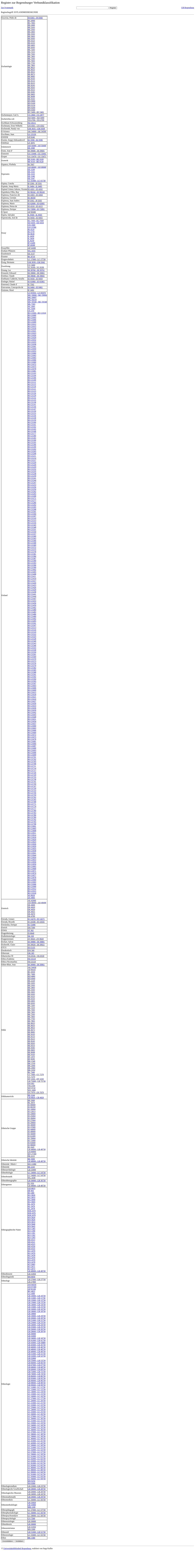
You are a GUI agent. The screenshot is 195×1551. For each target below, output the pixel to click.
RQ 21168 (32, 431)
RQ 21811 (32, 833)
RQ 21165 (32, 429)
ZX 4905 (31, 898)
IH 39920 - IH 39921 (36, 945)
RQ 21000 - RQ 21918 (37, 313)
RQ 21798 (32, 824)
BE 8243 (31, 85)
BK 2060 (31, 1068)
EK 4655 (31, 912)
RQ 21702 (32, 759)
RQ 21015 (32, 326)
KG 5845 (31, 1202)
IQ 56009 (31, 1134)
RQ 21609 (32, 690)
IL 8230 (31, 241)
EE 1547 (31, 178)
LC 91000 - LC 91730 (37, 1474)
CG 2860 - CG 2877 (36, 115)
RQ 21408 (32, 574)
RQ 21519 (32, 632)
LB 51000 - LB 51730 (37, 1354)
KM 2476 (32, 1213)
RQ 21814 (32, 835)
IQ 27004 (31, 1120)
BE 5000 (31, 1100)
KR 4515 (31, 1240)
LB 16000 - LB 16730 (37, 1309)
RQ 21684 (32, 744)
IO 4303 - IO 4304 (35, 195)
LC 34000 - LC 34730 (37, 1425)
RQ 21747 (32, 786)
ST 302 (31, 930)
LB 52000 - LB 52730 (37, 1356)
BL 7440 (31, 1072)
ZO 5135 (31, 947)
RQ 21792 (32, 820)
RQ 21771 (32, 804)
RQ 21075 (32, 367)
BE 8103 (31, 79)
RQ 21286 (32, 503)
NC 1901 (31, 306)
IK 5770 (31, 232)
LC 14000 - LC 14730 (37, 1392)
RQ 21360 (32, 536)
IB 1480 (31, 1193)
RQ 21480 (32, 610)
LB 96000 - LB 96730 (37, 1381)
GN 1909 (31, 225)
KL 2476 (31, 1206)
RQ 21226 (32, 465)
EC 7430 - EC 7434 (36, 221)
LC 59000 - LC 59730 (37, 1454)
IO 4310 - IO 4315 (35, 206)
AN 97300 (32, 1287)
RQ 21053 (32, 351)
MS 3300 (31, 1529)
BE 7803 (31, 65)
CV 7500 (31, 1518)
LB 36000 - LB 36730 (37, 1180)
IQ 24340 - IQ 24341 (36, 922)
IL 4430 (31, 236)
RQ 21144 (32, 407)
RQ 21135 (32, 400)
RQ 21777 (32, 808)
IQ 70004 (31, 1138)
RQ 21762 (32, 797)
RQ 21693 (32, 750)
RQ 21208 (32, 454)
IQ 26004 (31, 1118)
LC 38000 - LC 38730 (37, 1434)
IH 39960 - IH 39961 (36, 965)
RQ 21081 (32, 371)
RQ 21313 (32, 521)
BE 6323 (31, 41)
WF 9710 (31, 1088)
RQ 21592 (32, 677)
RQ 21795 (32, 822)
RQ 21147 (32, 409)
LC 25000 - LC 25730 (37, 1412)
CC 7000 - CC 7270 (36, 1075)
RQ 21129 (32, 396)
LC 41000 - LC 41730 (37, 1441)
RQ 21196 (32, 445)
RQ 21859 (32, 864)
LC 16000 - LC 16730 (37, 1396)
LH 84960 (32, 1152)
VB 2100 (31, 1086)
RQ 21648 (32, 717)
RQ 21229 (32, 467)
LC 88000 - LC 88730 (37, 1470)
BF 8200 (31, 1059)
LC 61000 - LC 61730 (37, 181)
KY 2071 (31, 1267)
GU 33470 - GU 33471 (37, 156)
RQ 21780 (32, 811)
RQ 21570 (32, 659)
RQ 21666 (32, 730)
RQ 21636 (32, 708)
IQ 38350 (31, 198)
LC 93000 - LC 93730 (37, 1477)
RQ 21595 (32, 681)
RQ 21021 (32, 331)
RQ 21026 (32, 335)
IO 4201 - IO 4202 (35, 189)
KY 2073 (31, 1269)
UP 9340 (31, 137)
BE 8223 (31, 83)
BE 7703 (31, 63)
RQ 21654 (32, 721)
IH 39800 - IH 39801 (36, 273)
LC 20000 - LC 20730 (37, 1401)
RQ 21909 (32, 886)
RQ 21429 (32, 590)
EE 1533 (31, 174)
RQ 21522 (32, 634)
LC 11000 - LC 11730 (36, 1387)
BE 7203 (31, 50)
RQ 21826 (32, 844)
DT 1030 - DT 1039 (36, 1079)
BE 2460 (31, 25)
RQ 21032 (32, 340)
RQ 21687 (32, 746)
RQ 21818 (32, 837)
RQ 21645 (32, 715)
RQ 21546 (32, 645)
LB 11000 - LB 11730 (36, 1298)
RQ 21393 (32, 563)
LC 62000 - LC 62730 (37, 1459)
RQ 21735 (32, 777)
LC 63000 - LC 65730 (37, 1461)
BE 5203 (31, 27)
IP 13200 (31, 243)
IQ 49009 (31, 1132)
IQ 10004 (31, 1109)
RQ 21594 (32, 679)
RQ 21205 (32, 451)
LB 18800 (32, 1314)
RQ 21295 (32, 507)
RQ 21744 (32, 784)
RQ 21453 (32, 601)
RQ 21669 (32, 732)
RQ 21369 (32, 545)
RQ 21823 (32, 842)
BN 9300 (31, 110)
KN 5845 (31, 1226)
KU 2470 (31, 1251)
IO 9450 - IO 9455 (35, 218)
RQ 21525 (32, 637)
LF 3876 (31, 143)
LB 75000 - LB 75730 (37, 1081)
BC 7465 (31, 23)
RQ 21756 (32, 793)
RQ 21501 (32, 623)
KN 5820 (31, 1217)
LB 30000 (32, 1334)
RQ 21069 (32, 362)
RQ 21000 (32, 315)
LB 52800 (32, 1358)
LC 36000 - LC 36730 (37, 1430)
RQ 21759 (32, 795)
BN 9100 (31, 103)
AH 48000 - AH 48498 (37, 903)
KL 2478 (31, 1209)
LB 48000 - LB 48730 (37, 1149)
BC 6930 (31, 972)
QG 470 (31, 311)
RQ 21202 (32, 449)
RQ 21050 (32, 349)
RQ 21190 (32, 440)
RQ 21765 (32, 799)
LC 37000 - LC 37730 (37, 1432)
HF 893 (31, 1191)
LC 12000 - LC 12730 (37, 1389)
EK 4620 (31, 907)
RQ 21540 (32, 641)
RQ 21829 (32, 846)
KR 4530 (31, 1246)
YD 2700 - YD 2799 (36, 120)
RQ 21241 (32, 478)
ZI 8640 (31, 933)
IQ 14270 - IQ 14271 (36, 919)
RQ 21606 (32, 688)
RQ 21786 (32, 815)
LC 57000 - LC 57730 (37, 1452)
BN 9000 (31, 101)
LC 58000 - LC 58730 (37, 1516)
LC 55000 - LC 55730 (37, 1535)
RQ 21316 (32, 523)
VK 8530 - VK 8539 (36, 956)
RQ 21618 (32, 695)
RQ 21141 (32, 404)
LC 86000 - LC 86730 (37, 1468)
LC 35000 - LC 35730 (37, 1427)
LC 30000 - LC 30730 (37, 1418)
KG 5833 (31, 1197)
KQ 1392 (31, 1235)
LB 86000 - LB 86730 (37, 1376)
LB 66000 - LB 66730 (37, 1363)
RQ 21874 (32, 873)
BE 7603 (31, 61)
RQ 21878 (32, 878)
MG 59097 (32, 297)
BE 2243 (31, 1167)
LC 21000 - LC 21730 (37, 1403)
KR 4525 (31, 1244)
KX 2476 (31, 1260)
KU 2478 (31, 1255)
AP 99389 (32, 212)
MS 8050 (31, 1277)
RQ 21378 (32, 552)
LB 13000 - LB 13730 (37, 1302)
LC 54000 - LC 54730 (37, 1173)
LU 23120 (32, 134)
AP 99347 (32, 970)
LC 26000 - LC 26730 (37, 1414)
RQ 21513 (32, 628)
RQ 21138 (32, 402)
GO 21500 (32, 227)
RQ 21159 (32, 420)
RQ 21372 (32, 547)
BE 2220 (31, 981)
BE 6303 (31, 38)
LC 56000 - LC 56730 (37, 1500)
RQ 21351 (32, 529)
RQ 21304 (32, 514)
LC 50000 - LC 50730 (37, 1445)
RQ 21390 (32, 561)
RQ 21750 (32, 788)
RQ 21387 (32, 558)
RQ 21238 (32, 474)
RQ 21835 (32, 849)
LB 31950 (32, 1527)
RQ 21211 (32, 456)
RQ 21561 (32, 654)
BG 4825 (31, 1291)
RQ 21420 (32, 583)
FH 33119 (32, 959)
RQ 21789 (32, 817)
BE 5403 (31, 32)
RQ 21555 (32, 648)
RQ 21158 (32, 418)
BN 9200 (31, 108)
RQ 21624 (32, 699)
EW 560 (31, 950)
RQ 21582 (32, 668)
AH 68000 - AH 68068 (37, 167)
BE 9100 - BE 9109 (36, 159)
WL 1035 (31, 251)
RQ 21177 (32, 433)
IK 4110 (31, 229)
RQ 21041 (32, 346)
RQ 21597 (32, 683)
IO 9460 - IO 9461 (35, 287)
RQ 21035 (32, 342)
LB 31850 (32, 1274)
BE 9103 (31, 99)
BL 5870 (31, 1103)
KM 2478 (32, 1215)
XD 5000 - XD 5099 (36, 118)
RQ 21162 (32, 427)
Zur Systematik (7, 8)
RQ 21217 (32, 460)
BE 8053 (31, 72)
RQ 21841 (32, 853)
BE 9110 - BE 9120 (36, 162)
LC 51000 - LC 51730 (37, 1448)
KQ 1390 (31, 1231)
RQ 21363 (32, 538)
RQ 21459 (32, 605)
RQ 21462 (32, 608)
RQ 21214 (32, 458)
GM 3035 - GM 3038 (36, 129)
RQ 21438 (32, 592)
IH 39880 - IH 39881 (36, 942)
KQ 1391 (31, 1233)
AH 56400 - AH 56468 (37, 146)
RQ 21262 (32, 492)
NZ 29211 (32, 123)
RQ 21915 (32, 891)
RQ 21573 (32, 661)
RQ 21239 (32, 476)
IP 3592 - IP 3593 (35, 201)
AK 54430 (32, 967)
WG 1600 (32, 1090)
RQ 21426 (32, 587)
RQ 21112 (32, 382)
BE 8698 (31, 96)
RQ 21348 (32, 527)
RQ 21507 (32, 625)
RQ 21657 (32, 724)
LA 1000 (31, 1294)
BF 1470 (31, 1057)
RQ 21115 (32, 384)
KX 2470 (31, 1258)
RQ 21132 (32, 398)
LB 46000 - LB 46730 (37, 1347)
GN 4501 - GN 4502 (36, 126)
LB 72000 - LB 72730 (37, 1372)
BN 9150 (31, 105)
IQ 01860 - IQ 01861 (36, 282)
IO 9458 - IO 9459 (35, 279)
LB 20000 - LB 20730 (37, 1318)
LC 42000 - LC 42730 (37, 1443)
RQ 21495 (32, 621)
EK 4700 (31, 916)
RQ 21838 (32, 851)
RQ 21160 (32, 422)
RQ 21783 (32, 813)
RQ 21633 (32, 706)
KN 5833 (31, 1222)
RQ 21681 (32, 741)
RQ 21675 (32, 737)
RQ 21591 (32, 674)
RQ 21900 (32, 880)
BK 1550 (31, 1063)
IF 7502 (31, 284)
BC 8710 (31, 256)
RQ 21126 (32, 393)
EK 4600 (31, 905)
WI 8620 (31, 895)
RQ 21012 (32, 324)
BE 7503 (31, 59)
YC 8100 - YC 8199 (36, 267)
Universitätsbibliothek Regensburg (17, 1548)
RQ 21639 (32, 710)
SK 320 (31, 936)
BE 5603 (31, 36)
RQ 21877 (32, 875)
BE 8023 (31, 67)
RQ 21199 (32, 447)
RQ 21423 (32, 585)
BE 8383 (31, 92)
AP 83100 (32, 1289)
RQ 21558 (32, 650)
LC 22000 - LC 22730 (37, 1405)
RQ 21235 (32, 471)
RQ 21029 (32, 338)
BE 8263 (31, 88)
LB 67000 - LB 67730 (37, 1365)
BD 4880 (31, 976)
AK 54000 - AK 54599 (37, 131)
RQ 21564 (32, 657)
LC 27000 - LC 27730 (37, 1416)
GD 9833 (31, 1188)
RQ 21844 (32, 855)
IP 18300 (31, 245)
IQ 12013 (31, 1111)
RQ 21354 (32, 532)
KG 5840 (31, 1200)
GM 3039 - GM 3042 (36, 262)
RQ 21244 (32, 480)
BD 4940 (31, 979)
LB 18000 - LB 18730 (37, 1311)
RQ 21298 (32, 509)
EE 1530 (31, 169)
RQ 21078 (32, 369)
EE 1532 (31, 172)
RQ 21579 (32, 666)
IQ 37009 (31, 1127)
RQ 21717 (32, 770)
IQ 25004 (31, 1116)
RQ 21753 (32, 791)
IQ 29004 (31, 1123)
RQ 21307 (32, 516)
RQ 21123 (32, 391)
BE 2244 (31, 1095)
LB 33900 (32, 1505)
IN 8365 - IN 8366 (35, 18)
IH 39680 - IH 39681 (36, 151)
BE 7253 (31, 52)
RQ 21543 (32, 643)
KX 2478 (31, 1262)
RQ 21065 (32, 358)
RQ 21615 (32, 692)
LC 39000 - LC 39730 (37, 1436)
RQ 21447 (32, 599)
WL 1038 (31, 1178)
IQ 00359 (31, 1107)
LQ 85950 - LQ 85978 (37, 293)
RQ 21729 (32, 775)
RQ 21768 (32, 802)
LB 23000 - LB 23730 (37, 1323)
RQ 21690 (32, 748)
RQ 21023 (32, 333)
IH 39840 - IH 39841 (36, 276)
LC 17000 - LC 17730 (37, 259)
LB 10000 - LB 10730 (37, 1296)
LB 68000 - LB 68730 (37, 1367)
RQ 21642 (32, 712)
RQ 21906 (32, 884)
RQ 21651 (32, 719)
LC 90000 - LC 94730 (37, 1472)
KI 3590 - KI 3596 (35, 140)
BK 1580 (31, 1538)
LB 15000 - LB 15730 (37, 1307)
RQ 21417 (32, 581)
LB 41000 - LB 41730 (37, 1340)
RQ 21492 (32, 619)
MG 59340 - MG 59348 (37, 302)
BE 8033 (31, 70)
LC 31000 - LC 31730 (37, 1421)
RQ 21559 (32, 652)
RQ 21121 (32, 389)
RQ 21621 (32, 697)
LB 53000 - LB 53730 (37, 1360)
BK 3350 (31, 1070)
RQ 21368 (32, 543)
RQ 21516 (32, 630)
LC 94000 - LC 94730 (37, 1479)
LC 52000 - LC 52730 (37, 1450)
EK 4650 (31, 909)
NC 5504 (31, 309)
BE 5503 (31, 34)
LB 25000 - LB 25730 (37, 1327)
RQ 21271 (32, 498)
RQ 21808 (32, 831)
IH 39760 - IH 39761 (36, 270)
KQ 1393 (31, 1238)
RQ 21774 (32, 806)
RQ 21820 (32, 840)
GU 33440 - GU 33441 (37, 154)
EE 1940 (31, 148)
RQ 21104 (32, 375)
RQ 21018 (32, 329)
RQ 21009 (32, 322)
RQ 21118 (32, 387)
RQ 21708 (32, 764)
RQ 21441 (32, 594)
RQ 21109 (32, 380)
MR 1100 (31, 1507)
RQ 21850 (32, 857)
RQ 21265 (32, 494)
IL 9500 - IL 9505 (35, 215)
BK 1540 (31, 1061)
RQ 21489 (32, 616)
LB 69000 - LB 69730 (37, 1369)
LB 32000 (32, 1336)
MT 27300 (32, 1154)
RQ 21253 (32, 485)
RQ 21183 (32, 438)
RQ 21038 (32, 344)
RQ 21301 (32, 512)
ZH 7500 (31, 927)
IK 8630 (31, 234)
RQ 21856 (32, 862)
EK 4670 (31, 914)
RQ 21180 (32, 436)
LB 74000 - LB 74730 (37, 1374)
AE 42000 (32, 900)
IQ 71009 (31, 1140)
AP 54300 (32, 248)
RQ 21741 (32, 782)
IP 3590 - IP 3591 (35, 183)
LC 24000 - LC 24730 (37, 1410)
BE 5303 (31, 30)
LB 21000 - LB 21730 (37, 1320)
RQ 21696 (32, 753)
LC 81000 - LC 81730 (37, 1463)
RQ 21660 (32, 726)
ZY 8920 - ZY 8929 (36, 939)
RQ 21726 (32, 773)
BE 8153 (31, 81)
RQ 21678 (32, 739)
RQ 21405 (32, 572)
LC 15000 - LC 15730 (37, 1394)
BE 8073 (31, 74)
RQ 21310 (32, 518)
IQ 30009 (31, 1125)
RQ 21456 (32, 603)
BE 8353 (31, 90)
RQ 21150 (32, 411)
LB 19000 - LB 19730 (37, 1316)
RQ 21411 (32, 576)
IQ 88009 (31, 1145)
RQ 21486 (32, 614)
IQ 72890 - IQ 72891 (36, 209)
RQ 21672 (32, 735)
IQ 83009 (31, 1143)
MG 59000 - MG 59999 (37, 295)
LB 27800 (32, 1282)
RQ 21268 (32, 496)
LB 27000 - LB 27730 (37, 1280)
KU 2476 (31, 1253)
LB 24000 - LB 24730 (37, 1325)
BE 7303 (31, 54)
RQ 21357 (32, 534)
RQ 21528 (32, 639)
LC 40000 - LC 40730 (37, 1439)
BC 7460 (31, 974)
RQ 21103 (32, 373)
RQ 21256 (32, 487)
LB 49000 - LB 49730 (37, 1352)
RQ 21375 (32, 550)
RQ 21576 (32, 663)
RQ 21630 (32, 703)
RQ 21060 (32, 353)
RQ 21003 (32, 317)
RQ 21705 (32, 762)
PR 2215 (31, 1156)
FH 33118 (32, 962)
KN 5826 (31, 1220)
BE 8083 (31, 76)
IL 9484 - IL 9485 (35, 186)
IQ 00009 (31, 1105)
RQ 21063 (32, 355)
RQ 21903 (32, 882)
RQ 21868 (32, 869)
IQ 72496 (31, 925)
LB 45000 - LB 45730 (37, 1345)
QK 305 (31, 953)
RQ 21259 (32, 489)
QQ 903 (31, 1083)
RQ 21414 (32, 579)
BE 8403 (31, 94)
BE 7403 (31, 56)
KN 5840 (31, 1224)
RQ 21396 (32, 565)
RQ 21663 (32, 728)
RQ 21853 (32, 860)
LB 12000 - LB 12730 (37, 1300)
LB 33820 (32, 1503)
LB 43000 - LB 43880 (37, 1343)
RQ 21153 (32, 413)
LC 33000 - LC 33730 (37, 1423)
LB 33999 (32, 1170)
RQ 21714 (32, 768)
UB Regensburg (187, 8)
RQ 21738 (32, 779)
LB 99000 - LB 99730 (37, 1385)
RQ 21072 (32, 364)
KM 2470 (32, 1211)
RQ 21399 (32, 567)
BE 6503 (31, 47)
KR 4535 (31, 1249)
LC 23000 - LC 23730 (37, 1407)
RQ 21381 (32, 554)
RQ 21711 (32, 766)
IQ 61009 (31, 1136)
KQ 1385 (31, 1229)
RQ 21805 (32, 828)
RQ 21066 (32, 360)
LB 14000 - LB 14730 (37, 1305)
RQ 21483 (32, 612)
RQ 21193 (32, 442)
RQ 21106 (32, 378)
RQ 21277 (32, 500)
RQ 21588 (32, 672)
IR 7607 (31, 164)
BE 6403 (31, 45)
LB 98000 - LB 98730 (37, 1383)
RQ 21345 (32, 525)
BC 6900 (31, 21)
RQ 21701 (32, 757)
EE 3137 (31, 254)
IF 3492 (31, 290)
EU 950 (31, 1183)
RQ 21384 (32, 556)
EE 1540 (31, 176)
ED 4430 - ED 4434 (36, 223)
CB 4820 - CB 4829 (36, 1097)
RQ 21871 (32, 871)
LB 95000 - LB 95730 (37, 1378)
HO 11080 (32, 1164)
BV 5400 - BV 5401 (36, 112)
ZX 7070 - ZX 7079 (36, 1092)
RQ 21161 (32, 425)
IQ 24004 (31, 1114)
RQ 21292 (32, 505)
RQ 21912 (32, 889)
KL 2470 (31, 1204)
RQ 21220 (32, 463)
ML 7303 (31, 304)
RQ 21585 (32, 670)
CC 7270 (31, 1077)
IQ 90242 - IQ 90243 (36, 192)
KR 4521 (31, 1242)
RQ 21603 (32, 686)
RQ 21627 (32, 701)
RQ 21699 (32, 755)
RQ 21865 (32, 866)
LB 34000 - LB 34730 (37, 1338)
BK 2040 (31, 1066)
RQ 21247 (32, 483)
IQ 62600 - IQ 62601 (36, 203)
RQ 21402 (32, 570)
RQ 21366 (32, 541)
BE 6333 (31, 43)
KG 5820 (31, 1195)
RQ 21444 (32, 596)
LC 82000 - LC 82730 (37, 1465)
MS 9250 (31, 1481)
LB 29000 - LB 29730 (37, 1497)
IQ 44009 (31, 1129)
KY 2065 (31, 1264)
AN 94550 (32, 1285)
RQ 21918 (32, 893)
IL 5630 (31, 238)
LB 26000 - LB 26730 (37, 1329)
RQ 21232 (32, 469)
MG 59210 (32, 300)
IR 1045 (31, 1147)
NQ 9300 (31, 1483)
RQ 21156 (32, 416)
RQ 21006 (32, 320)
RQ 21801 (32, 826)
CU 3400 (31, 265)
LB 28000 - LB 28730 (37, 1331)
